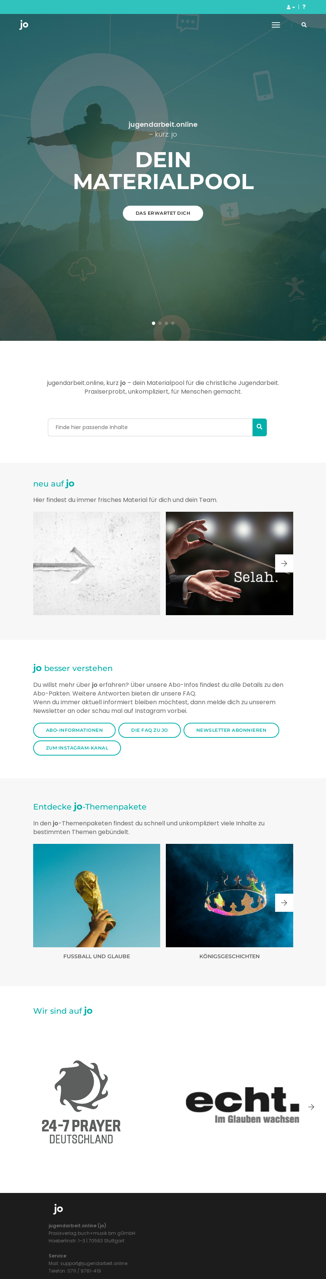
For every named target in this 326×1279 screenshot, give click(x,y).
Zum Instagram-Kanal (77, 1251)
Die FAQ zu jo (149, 1234)
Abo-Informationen (74, 1234)
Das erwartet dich (163, 465)
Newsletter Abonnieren (231, 1234)
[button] (153, 826)
